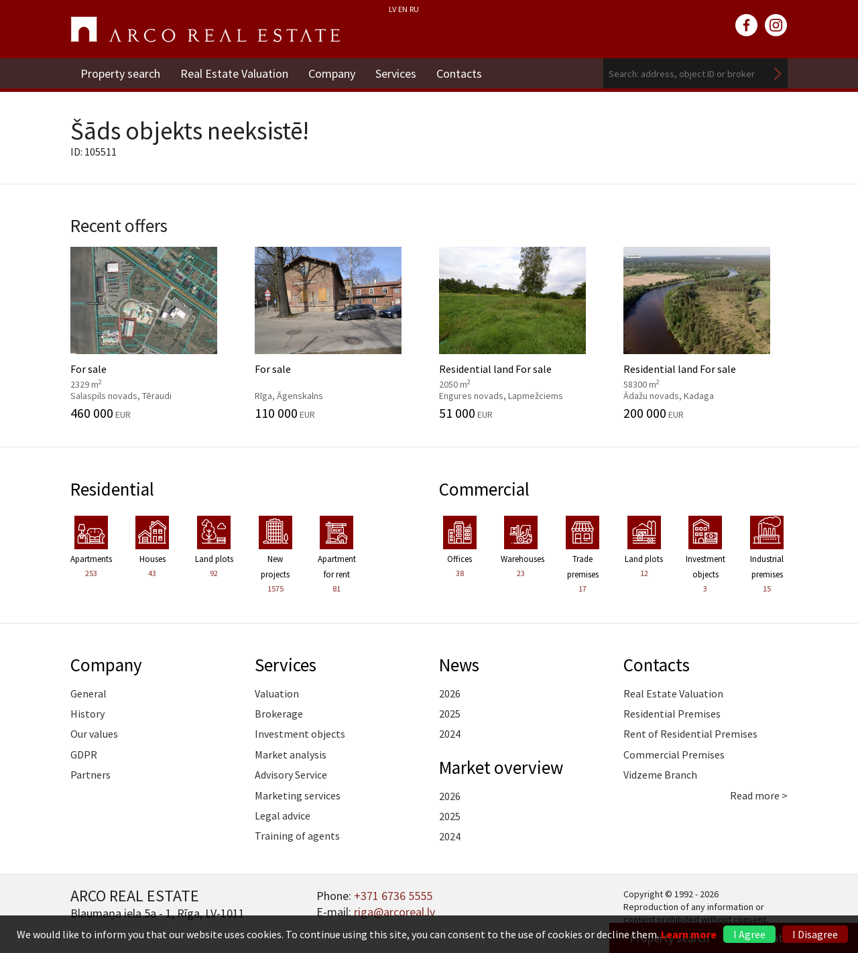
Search (778, 73)
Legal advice (282, 815)
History (87, 713)
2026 (450, 693)
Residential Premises (672, 713)
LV (392, 9)
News (459, 664)
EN (403, 9)
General (88, 693)
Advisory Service (291, 774)
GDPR (83, 754)
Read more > (759, 795)
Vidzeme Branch (660, 774)
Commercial (484, 489)
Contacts (459, 73)
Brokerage (279, 713)
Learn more (689, 934)
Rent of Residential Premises (690, 733)
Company (331, 73)
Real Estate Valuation (234, 73)
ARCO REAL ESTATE (205, 29)
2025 (450, 713)
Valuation (277, 693)
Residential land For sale (521, 333)
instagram (776, 25)
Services (395, 73)
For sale (152, 333)
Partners (90, 774)
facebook (746, 25)
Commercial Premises (674, 754)
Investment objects (300, 733)
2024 (450, 733)
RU (414, 9)
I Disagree (815, 934)
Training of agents (297, 835)
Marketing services (298, 795)
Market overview (501, 767)
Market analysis (290, 754)
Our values (94, 733)
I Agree (749, 934)
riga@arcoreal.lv (394, 911)
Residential (112, 489)
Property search (120, 73)
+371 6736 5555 (393, 895)
